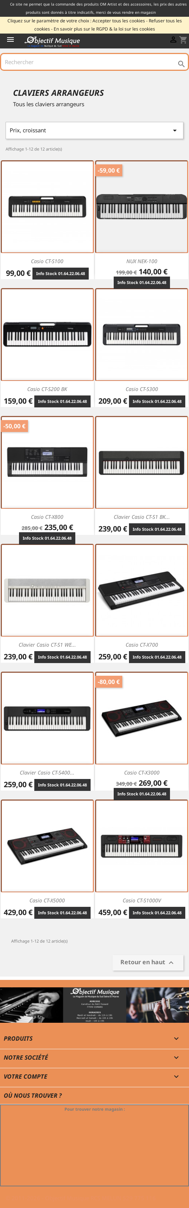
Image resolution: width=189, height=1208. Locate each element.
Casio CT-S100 (47, 261)
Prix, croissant (94, 130)
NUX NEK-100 (141, 261)
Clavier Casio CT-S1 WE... (47, 644)
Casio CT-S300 (142, 388)
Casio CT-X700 (142, 644)
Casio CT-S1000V (142, 900)
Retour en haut (148, 962)
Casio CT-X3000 (142, 772)
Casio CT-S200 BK (47, 388)
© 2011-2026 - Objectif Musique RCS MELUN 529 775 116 (81, 1198)
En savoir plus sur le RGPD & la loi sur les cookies (104, 29)
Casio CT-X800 (47, 516)
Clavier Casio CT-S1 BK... (142, 516)
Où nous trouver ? (33, 1095)
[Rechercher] (94, 62)
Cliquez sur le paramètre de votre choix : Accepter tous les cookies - (77, 21)
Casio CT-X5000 (47, 900)
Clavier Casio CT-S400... (47, 772)
